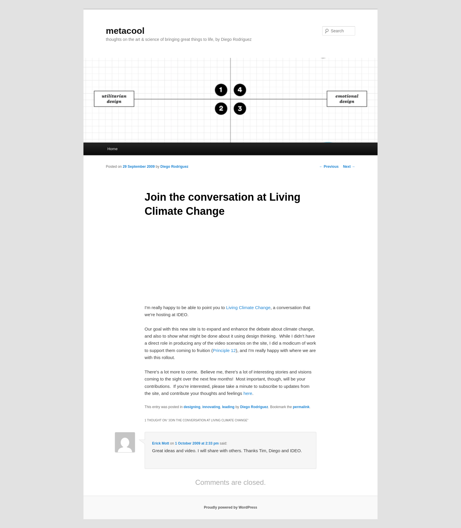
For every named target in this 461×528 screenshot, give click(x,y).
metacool (125, 31)
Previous (329, 167)
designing (192, 407)
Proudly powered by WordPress (230, 507)
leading (228, 407)
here (247, 393)
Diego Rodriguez (174, 167)
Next (349, 167)
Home (112, 149)
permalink (301, 407)
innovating (211, 407)
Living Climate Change (248, 307)
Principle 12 (224, 350)
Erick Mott (160, 443)
